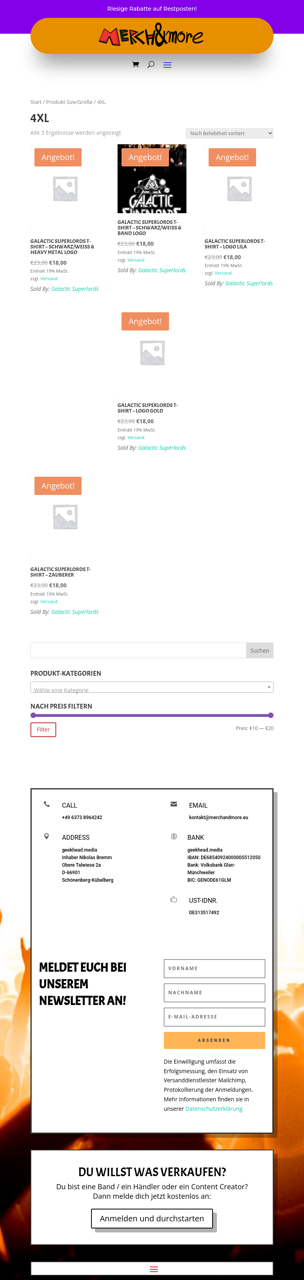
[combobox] (152, 687)
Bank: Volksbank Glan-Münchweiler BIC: (212, 872)
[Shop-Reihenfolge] (230, 133)
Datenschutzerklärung (213, 1108)
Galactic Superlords (75, 288)
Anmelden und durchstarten (152, 1218)
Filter (43, 729)
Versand (48, 278)
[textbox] (152, 690)
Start (36, 101)
